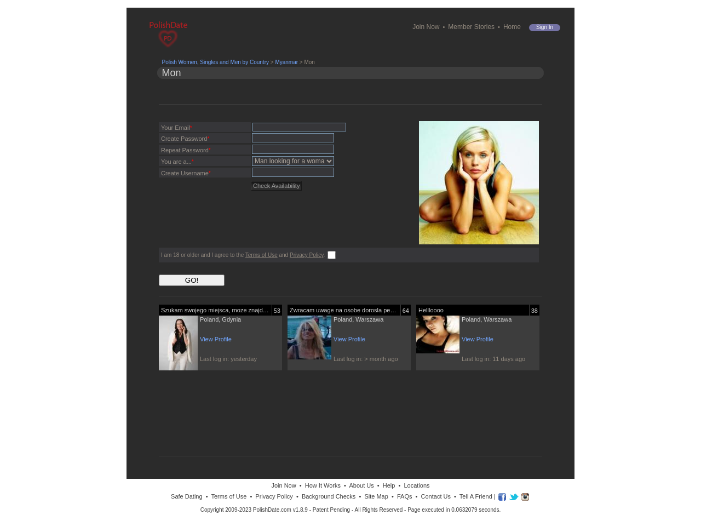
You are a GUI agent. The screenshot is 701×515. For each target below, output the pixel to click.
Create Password (185, 138)
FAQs (404, 496)
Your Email (176, 127)
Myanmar (286, 62)
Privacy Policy (307, 255)
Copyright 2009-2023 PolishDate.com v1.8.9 (254, 510)
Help (389, 485)
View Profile (216, 339)
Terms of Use (261, 255)
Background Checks (328, 496)
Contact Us (436, 496)
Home (512, 27)
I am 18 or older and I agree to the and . (243, 255)
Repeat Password (186, 150)
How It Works (323, 485)
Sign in (544, 27)
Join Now (425, 27)
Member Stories (471, 27)
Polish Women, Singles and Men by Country (215, 62)
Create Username (186, 173)
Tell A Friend (475, 496)
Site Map (376, 496)
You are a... (177, 161)
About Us (361, 485)
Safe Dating (186, 496)
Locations (416, 485)
